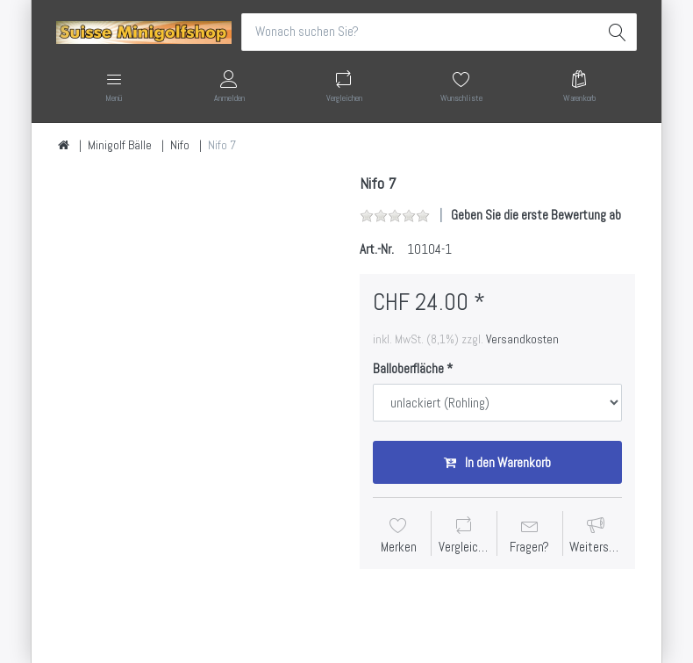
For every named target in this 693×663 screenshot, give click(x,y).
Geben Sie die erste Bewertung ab (536, 214)
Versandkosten (522, 339)
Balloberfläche (408, 368)
